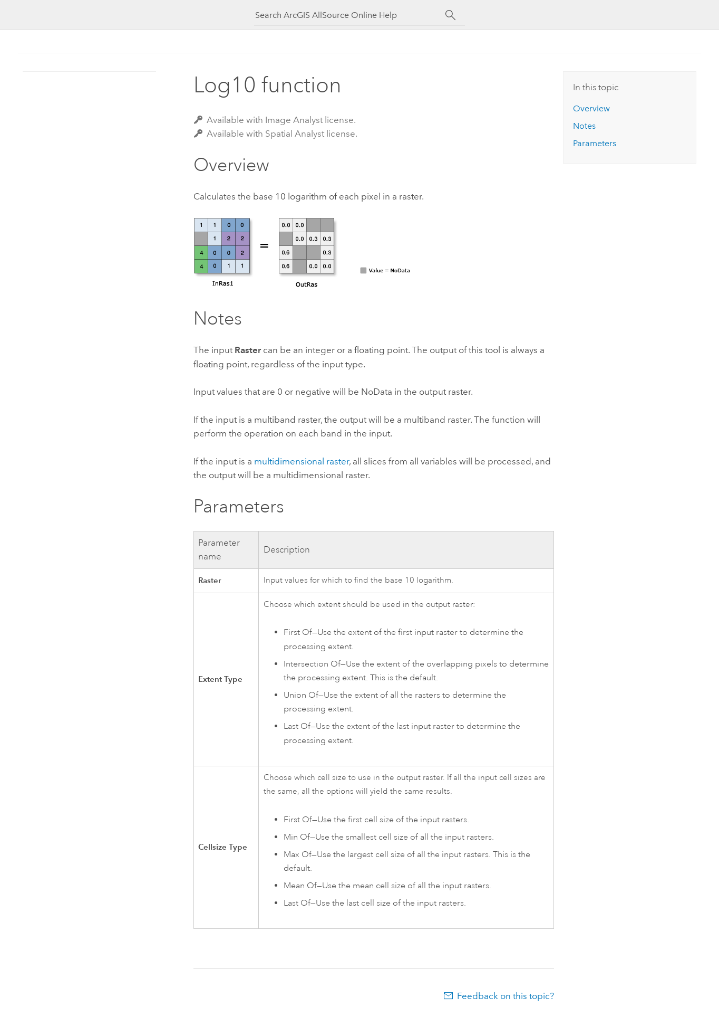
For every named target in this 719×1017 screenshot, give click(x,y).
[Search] (450, 15)
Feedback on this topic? (505, 996)
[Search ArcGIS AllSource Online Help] (350, 15)
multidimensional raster (301, 461)
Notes (584, 126)
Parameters (594, 143)
